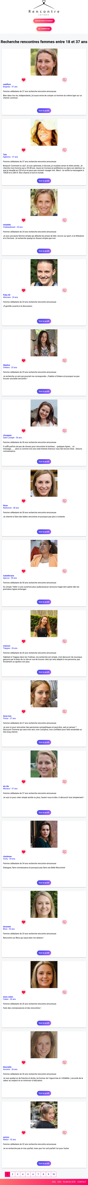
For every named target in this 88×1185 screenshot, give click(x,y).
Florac (5, 718)
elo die (6, 786)
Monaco (6, 788)
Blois (5, 929)
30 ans (14, 578)
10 (53, 1174)
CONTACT (81, 1182)
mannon (6, 646)
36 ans (19, 437)
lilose (5, 505)
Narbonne (7, 508)
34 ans (12, 859)
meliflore (7, 84)
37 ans (14, 87)
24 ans (20, 227)
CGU (59, 1182)
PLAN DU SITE (69, 1182)
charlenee (7, 856)
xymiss (6, 1137)
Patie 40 (6, 295)
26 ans (14, 648)
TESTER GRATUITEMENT (44, 21)
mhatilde (7, 225)
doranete (7, 926)
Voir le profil (44, 110)
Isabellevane (8, 576)
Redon (6, 1139)
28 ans (16, 508)
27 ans (13, 718)
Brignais (6, 87)
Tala (5, 154)
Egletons (7, 157)
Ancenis (6, 1069)
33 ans (12, 929)
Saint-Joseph (8, 437)
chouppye (7, 435)
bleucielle (7, 1067)
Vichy (5, 859)
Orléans (6, 367)
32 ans (13, 1139)
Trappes (6, 648)
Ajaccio (6, 578)
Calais (5, 999)
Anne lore (7, 716)
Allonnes (7, 297)
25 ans (14, 367)
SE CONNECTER (44, 29)
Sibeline (6, 365)
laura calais (8, 997)
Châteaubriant (9, 227)
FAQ (54, 1182)
